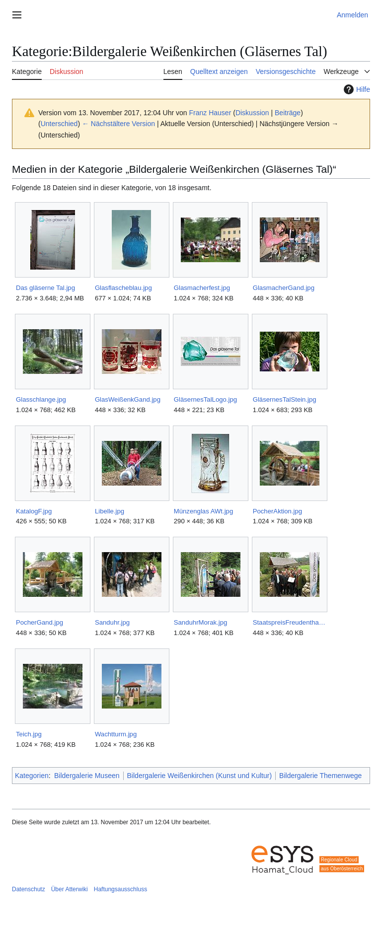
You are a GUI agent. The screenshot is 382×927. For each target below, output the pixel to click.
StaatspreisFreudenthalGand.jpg (289, 622)
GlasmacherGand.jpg (283, 287)
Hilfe (355, 89)
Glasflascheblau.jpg (123, 287)
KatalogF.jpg (34, 511)
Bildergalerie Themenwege (320, 776)
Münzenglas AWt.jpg (203, 511)
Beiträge (288, 113)
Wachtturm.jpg (116, 734)
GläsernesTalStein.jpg (284, 399)
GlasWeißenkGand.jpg (127, 399)
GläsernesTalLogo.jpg (205, 399)
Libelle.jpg (109, 511)
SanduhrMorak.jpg (201, 622)
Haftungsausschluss (120, 889)
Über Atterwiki (69, 889)
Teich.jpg (29, 734)
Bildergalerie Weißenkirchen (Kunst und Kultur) (199, 776)
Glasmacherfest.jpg (202, 287)
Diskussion (252, 113)
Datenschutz (28, 889)
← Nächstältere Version (118, 124)
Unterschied (59, 124)
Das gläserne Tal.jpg (45, 287)
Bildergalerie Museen (87, 776)
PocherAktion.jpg (277, 511)
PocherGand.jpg (39, 622)
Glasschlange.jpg (41, 399)
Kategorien (32, 776)
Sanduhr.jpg (112, 622)
